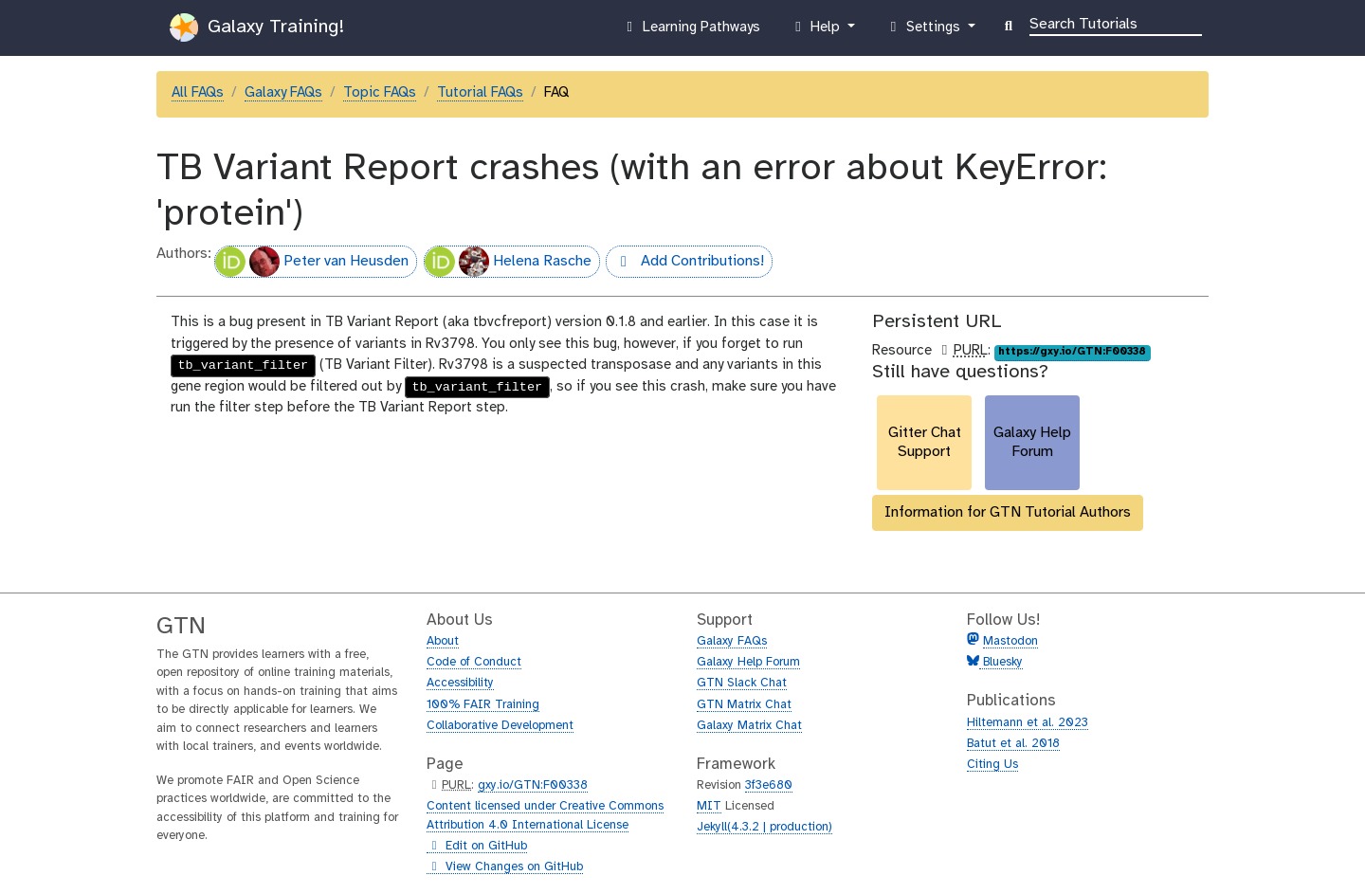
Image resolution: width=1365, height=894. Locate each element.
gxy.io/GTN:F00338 (533, 785)
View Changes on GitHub (505, 867)
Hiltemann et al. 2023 (1027, 723)
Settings (924, 31)
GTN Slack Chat (742, 683)
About (443, 641)
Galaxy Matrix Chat (749, 726)
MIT (709, 806)
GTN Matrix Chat (744, 705)
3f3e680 (768, 785)
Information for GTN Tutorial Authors (1007, 512)
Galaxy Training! (257, 27)
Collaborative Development (500, 726)
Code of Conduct (474, 662)
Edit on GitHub (477, 846)
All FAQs (198, 92)
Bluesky (1001, 662)
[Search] (1115, 22)
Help (817, 31)
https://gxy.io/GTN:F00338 (1072, 351)
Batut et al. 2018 (1013, 744)
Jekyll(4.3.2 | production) (764, 827)
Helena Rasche (508, 261)
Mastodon (1010, 641)
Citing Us (992, 764)
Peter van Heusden (312, 261)
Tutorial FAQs (480, 92)
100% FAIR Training (483, 705)
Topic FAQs (379, 92)
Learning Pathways (690, 31)
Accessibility (460, 683)
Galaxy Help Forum (748, 662)
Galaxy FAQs (283, 92)
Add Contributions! (685, 263)
